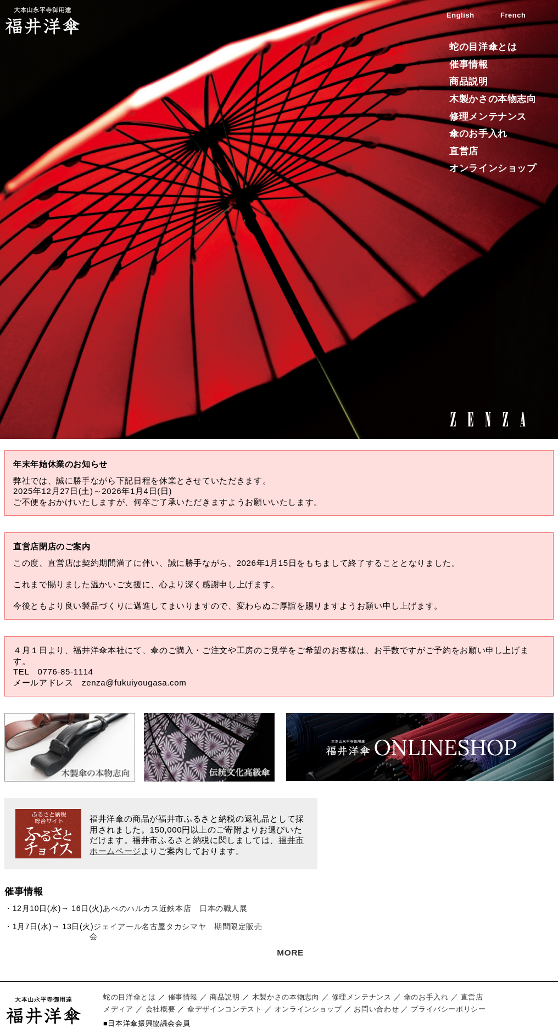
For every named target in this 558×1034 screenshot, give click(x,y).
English (461, 15)
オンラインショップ (493, 168)
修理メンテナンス (488, 116)
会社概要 (161, 1009)
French (513, 15)
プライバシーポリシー (448, 1009)
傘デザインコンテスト (224, 1009)
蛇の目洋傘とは (483, 47)
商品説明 (468, 81)
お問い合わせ (376, 1009)
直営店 (463, 151)
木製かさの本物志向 (493, 99)
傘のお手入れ (478, 133)
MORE (290, 952)
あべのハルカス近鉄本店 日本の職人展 (175, 908)
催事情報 (468, 64)
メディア (118, 1009)
